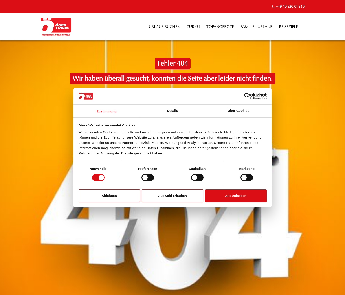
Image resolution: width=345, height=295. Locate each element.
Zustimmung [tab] (107, 111)
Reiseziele (288, 26)
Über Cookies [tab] (238, 110)
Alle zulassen (235, 196)
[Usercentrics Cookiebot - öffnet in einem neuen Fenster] (247, 96)
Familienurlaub (256, 26)
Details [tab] (172, 110)
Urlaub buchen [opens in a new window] (164, 26)
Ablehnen (109, 196)
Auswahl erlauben (172, 196)
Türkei (193, 26)
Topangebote (220, 26)
